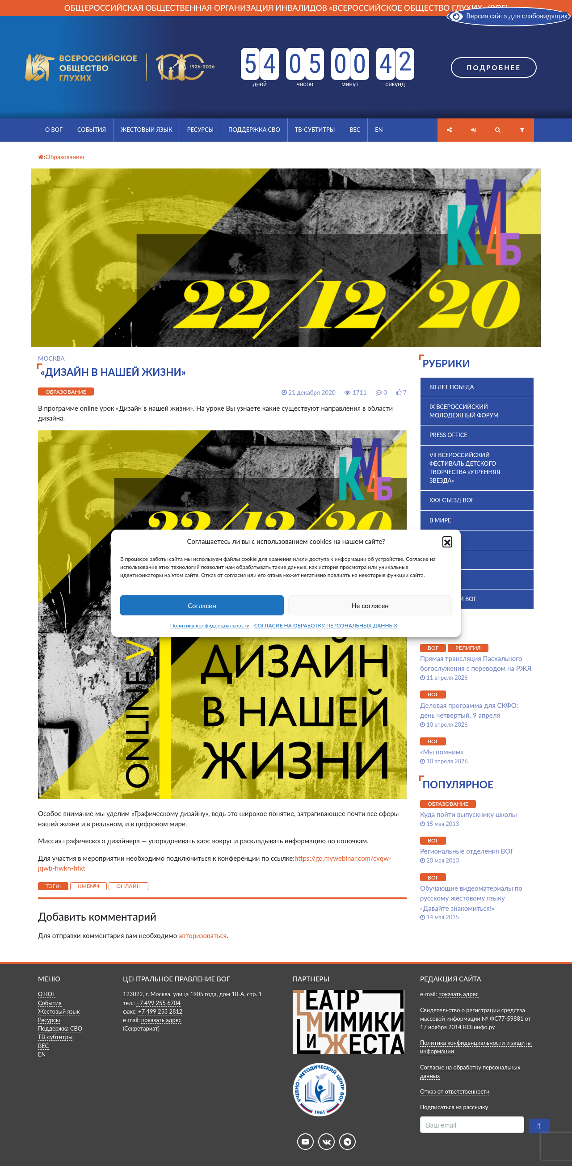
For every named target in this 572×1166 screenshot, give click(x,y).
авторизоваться (203, 935)
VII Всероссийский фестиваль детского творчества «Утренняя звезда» (464, 467)
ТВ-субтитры (315, 129)
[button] (447, 541)
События (91, 129)
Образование (66, 391)
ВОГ (435, 539)
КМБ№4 (88, 886)
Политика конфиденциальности (210, 625)
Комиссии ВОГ (452, 598)
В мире (440, 520)
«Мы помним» (441, 752)
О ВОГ (54, 129)
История (443, 579)
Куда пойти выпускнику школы (468, 814)
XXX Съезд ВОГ (451, 500)
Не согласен (370, 606)
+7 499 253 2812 (160, 1011)
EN (379, 129)
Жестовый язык (146, 129)
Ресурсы (200, 129)
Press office (448, 434)
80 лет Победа (451, 387)
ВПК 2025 (442, 559)
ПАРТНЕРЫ (311, 979)
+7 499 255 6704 (158, 1002)
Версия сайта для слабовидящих (509, 16)
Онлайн (128, 886)
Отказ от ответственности (454, 1091)
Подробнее (494, 67)
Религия (468, 647)
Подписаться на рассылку (454, 1107)
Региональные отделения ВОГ (467, 851)
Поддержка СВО (254, 129)
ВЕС (354, 129)
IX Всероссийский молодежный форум (464, 411)
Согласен (202, 606)
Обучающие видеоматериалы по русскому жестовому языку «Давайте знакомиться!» (471, 898)
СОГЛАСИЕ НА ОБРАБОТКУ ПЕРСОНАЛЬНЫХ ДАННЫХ (326, 625)
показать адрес (161, 1019)
